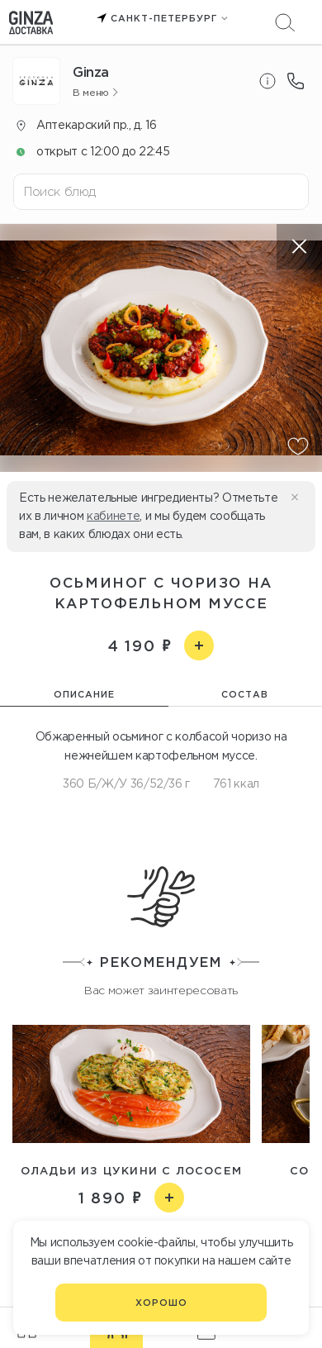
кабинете (113, 515)
